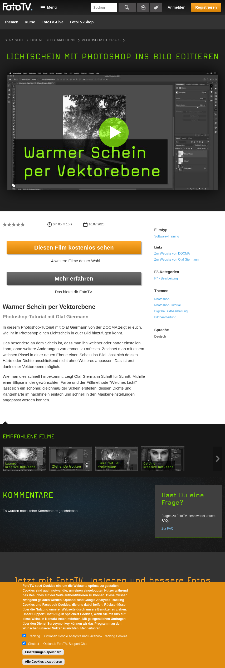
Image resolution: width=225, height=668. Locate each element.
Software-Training (166, 236)
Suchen (127, 7)
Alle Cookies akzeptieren (43, 662)
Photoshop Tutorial (167, 305)
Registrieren (206, 7)
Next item (217, 459)
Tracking (34, 636)
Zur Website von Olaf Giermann (176, 259)
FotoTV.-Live (52, 22)
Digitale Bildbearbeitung (53, 40)
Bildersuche (143, 7)
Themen (11, 22)
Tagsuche (156, 7)
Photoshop (161, 299)
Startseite (14, 40)
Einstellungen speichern (43, 652)
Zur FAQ (167, 528)
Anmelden (176, 7)
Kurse (30, 22)
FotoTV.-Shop (82, 22)
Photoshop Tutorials (101, 40)
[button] (113, 132)
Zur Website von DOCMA (172, 253)
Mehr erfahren (74, 278)
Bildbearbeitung (165, 317)
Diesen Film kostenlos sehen (74, 247)
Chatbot (33, 644)
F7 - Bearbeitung (166, 278)
